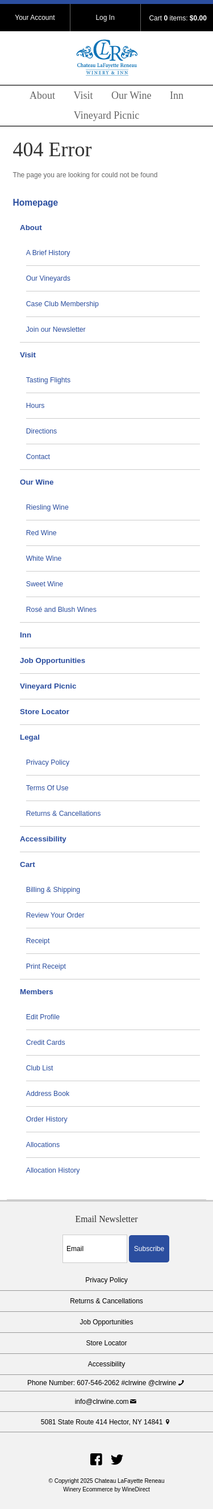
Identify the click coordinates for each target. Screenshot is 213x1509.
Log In (104, 18)
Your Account (35, 18)
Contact (38, 457)
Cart (27, 864)
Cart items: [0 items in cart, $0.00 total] (177, 18)
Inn (176, 95)
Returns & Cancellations (63, 814)
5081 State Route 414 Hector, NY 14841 (106, 1422)
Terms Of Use (47, 788)
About (42, 95)
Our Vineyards (48, 278)
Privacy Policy (47, 762)
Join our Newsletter (56, 330)
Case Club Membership (62, 304)
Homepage (36, 202)
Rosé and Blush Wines (61, 610)
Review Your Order (55, 915)
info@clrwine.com (107, 1402)
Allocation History (53, 1170)
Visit (83, 95)
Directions (41, 431)
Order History (47, 1119)
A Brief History (48, 253)
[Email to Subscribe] (94, 1249)
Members (36, 991)
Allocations (43, 1145)
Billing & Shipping (53, 890)
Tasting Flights (48, 380)
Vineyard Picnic (106, 115)
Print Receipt (46, 966)
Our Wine (131, 95)
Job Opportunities (52, 660)
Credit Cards (45, 1043)
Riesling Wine (47, 507)
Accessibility (43, 839)
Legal (30, 737)
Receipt (38, 941)
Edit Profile (43, 1017)
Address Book (47, 1094)
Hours (35, 406)
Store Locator (44, 711)
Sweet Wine (44, 584)
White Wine (44, 558)
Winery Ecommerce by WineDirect (106, 1489)
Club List (39, 1068)
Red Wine (41, 533)
